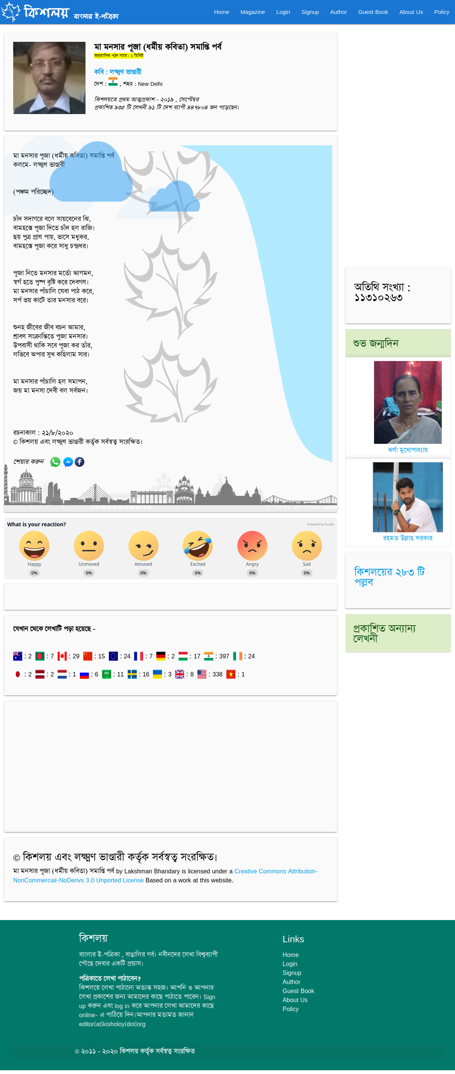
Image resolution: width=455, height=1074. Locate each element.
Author (338, 12)
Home (221, 12)
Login (283, 12)
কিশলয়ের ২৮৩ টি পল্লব (389, 577)
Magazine (253, 12)
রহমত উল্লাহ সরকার (408, 534)
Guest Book (373, 12)
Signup (310, 12)
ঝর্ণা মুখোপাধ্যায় (408, 446)
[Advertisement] (170, 762)
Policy (441, 12)
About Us (411, 12)
